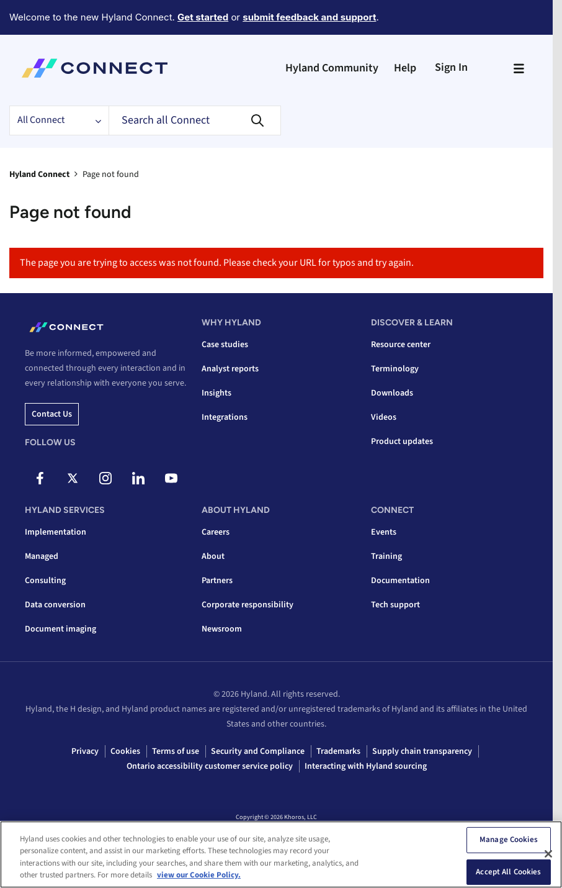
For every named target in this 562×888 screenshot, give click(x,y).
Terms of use (175, 751)
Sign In (451, 67)
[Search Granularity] (59, 120)
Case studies (225, 344)
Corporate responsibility (247, 605)
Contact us (52, 414)
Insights (216, 393)
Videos (383, 417)
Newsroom (222, 629)
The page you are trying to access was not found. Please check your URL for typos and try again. (217, 263)
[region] (281, 854)
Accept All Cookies (508, 871)
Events (383, 532)
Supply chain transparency (422, 751)
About (213, 556)
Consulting (45, 580)
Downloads (392, 393)
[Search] (195, 120)
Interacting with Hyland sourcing (366, 766)
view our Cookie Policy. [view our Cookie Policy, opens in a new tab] (199, 875)
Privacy (85, 751)
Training (386, 556)
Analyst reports (230, 369)
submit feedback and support (309, 17)
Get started (202, 17)
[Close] (548, 854)
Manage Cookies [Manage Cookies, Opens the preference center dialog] (508, 839)
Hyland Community (331, 68)
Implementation (55, 532)
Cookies (125, 751)
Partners (217, 580)
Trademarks (338, 751)
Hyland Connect (39, 174)
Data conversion (55, 605)
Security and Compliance (258, 751)
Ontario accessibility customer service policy (210, 766)
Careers (216, 532)
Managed (41, 556)
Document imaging (60, 629)
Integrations (225, 417)
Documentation (400, 580)
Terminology (395, 369)
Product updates (402, 441)
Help (405, 68)
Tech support (395, 605)
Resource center (400, 344)
